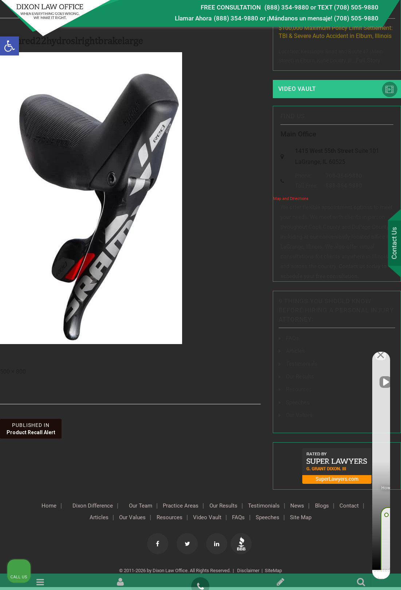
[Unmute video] (272, 357)
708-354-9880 (344, 178)
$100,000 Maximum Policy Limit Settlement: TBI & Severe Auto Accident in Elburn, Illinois (336, 31)
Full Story (368, 60)
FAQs (292, 339)
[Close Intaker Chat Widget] (377, 357)
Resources (182, 519)
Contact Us (393, 244)
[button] (9, 45)
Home (52, 507)
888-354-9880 (344, 188)
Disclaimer (247, 572)
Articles (106, 519)
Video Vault (298, 89)
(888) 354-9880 (286, 7)
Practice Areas (195, 507)
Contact (74, 519)
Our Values (142, 519)
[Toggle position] (361, 357)
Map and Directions (290, 200)
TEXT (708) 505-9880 (348, 7)
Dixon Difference (99, 507)
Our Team (151, 507)
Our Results (241, 507)
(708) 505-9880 (356, 18)
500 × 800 (13, 371)
